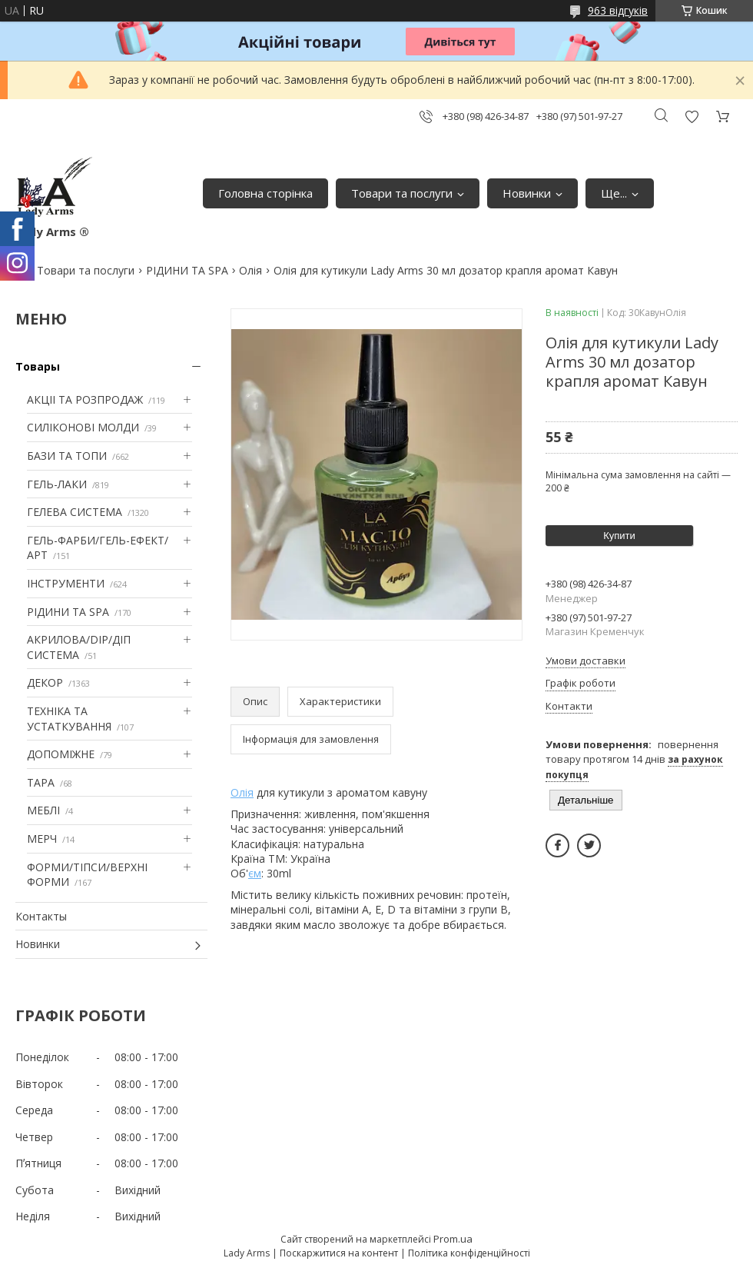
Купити (619, 535)
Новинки (527, 193)
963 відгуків (618, 10)
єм (254, 873)
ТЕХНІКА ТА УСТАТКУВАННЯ (69, 719)
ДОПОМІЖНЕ (61, 754)
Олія (250, 270)
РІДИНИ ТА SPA (187, 270)
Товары (37, 366)
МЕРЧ (42, 838)
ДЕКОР (45, 682)
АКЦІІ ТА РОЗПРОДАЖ (85, 399)
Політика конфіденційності (469, 1253)
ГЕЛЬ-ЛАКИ (57, 484)
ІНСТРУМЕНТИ (65, 583)
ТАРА (41, 782)
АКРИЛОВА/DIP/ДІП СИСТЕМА (79, 647)
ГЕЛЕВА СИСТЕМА (74, 511)
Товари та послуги (402, 193)
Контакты (41, 916)
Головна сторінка (265, 193)
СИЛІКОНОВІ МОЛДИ (83, 427)
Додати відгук (691, 116)
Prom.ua (453, 1239)
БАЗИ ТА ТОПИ (67, 455)
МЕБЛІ (43, 810)
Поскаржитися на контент (339, 1253)
